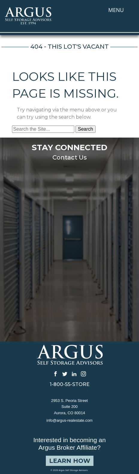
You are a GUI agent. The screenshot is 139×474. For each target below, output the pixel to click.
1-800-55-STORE (70, 384)
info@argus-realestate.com (69, 420)
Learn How (69, 460)
